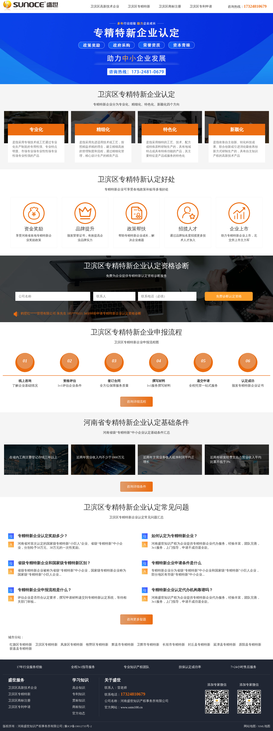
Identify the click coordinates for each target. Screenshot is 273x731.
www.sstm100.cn (131, 707)
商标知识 (78, 707)
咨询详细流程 (136, 401)
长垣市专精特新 (174, 644)
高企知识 (78, 687)
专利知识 (78, 694)
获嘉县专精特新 (21, 648)
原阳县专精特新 (250, 644)
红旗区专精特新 (21, 644)
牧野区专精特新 (97, 644)
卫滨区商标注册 (170, 6)
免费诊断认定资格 (229, 296)
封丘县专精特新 (199, 644)
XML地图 (264, 726)
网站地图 (250, 726)
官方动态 (78, 713)
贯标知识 (78, 700)
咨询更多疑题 (136, 619)
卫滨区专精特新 (139, 6)
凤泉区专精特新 (72, 644)
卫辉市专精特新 (148, 644)
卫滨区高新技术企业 (104, 6)
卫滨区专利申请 (201, 6)
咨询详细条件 (136, 486)
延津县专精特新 (224, 644)
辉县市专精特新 (123, 644)
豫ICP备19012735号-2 (78, 726)
